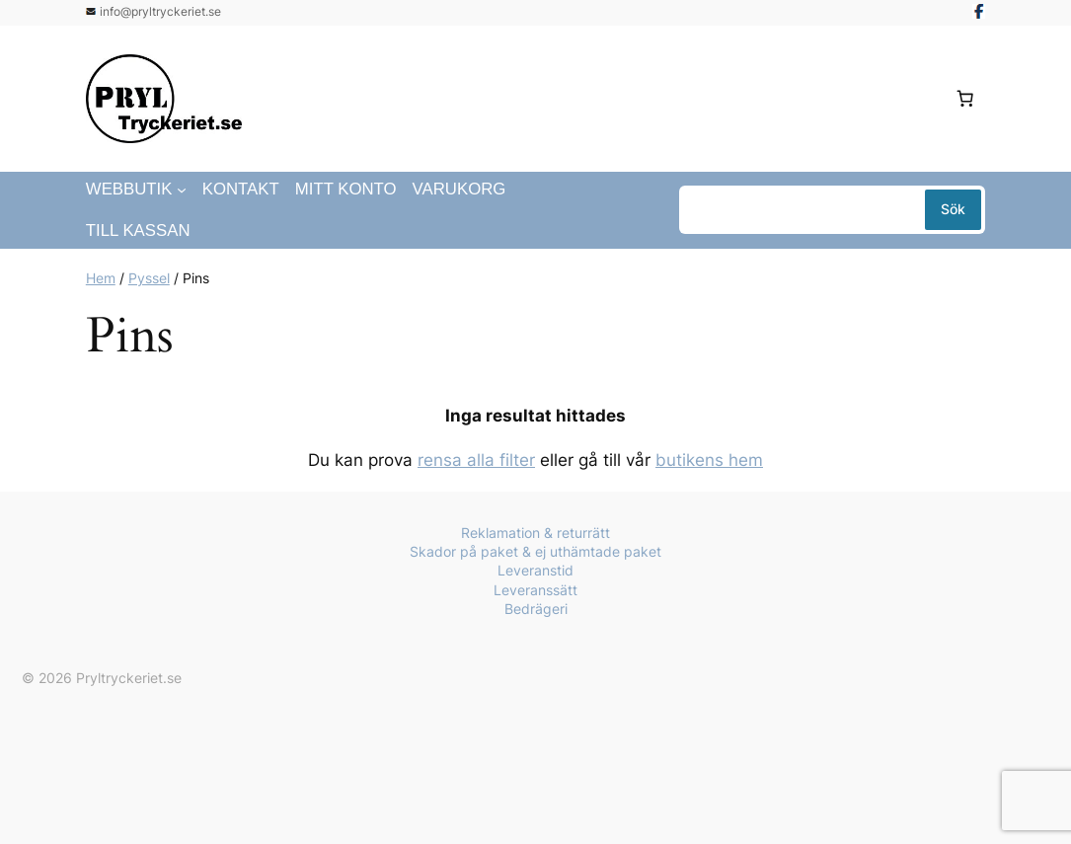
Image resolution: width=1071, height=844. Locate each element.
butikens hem (709, 460)
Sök (953, 208)
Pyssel (149, 277)
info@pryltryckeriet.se (160, 11)
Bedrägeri (536, 608)
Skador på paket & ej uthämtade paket (535, 551)
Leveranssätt (535, 589)
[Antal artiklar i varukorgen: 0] (964, 98)
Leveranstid (535, 570)
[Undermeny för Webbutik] (182, 189)
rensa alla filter (476, 460)
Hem (100, 277)
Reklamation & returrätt (535, 532)
